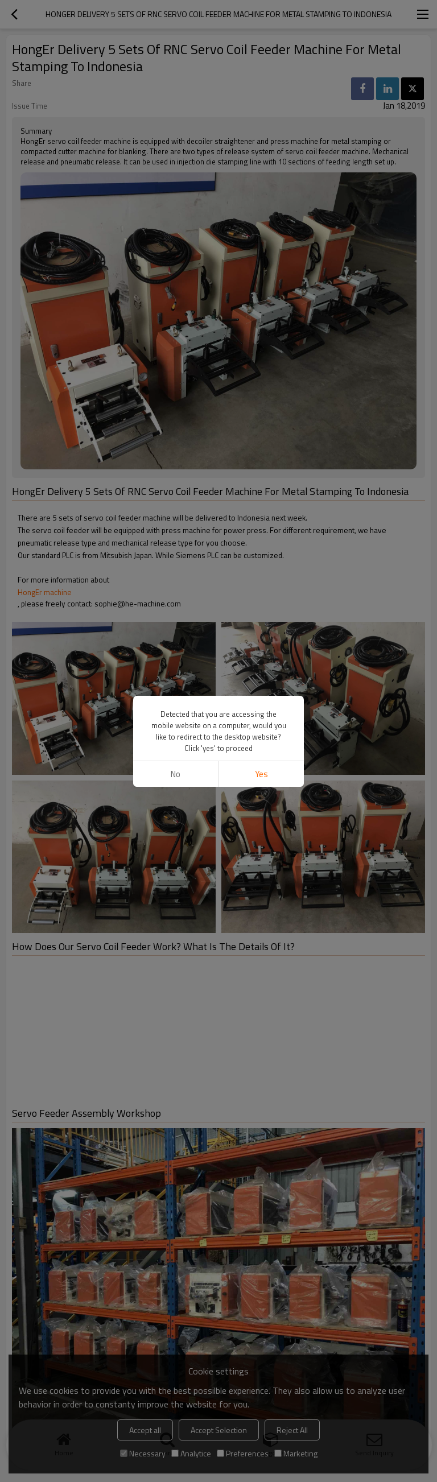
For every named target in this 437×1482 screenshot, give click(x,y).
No (175, 774)
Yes (261, 774)
